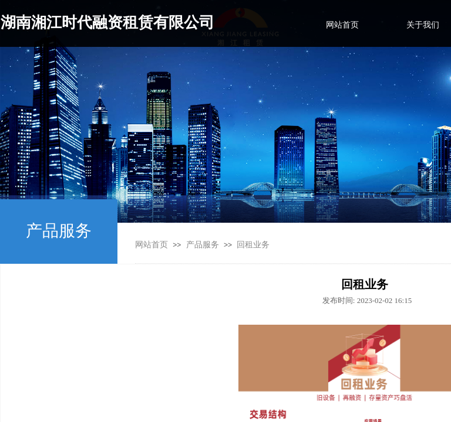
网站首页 (151, 244)
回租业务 (253, 244)
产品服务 (202, 244)
